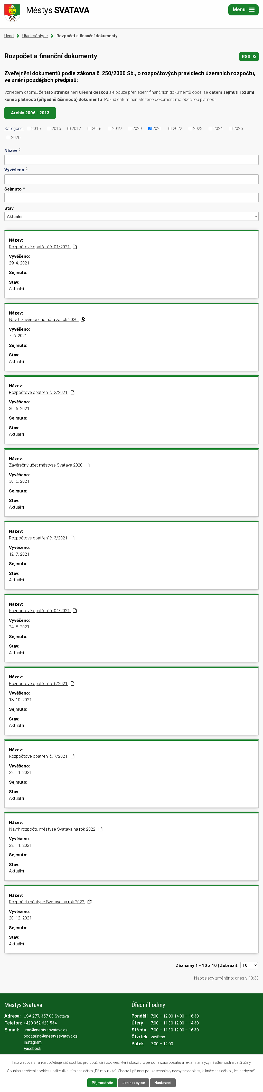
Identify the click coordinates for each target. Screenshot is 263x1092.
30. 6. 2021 (19, 408)
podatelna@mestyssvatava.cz (51, 1036)
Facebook (32, 1048)
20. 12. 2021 (20, 917)
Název (10, 150)
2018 (96, 128)
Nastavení (162, 1083)
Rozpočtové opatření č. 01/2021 (43, 246)
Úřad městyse (35, 35)
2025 (238, 128)
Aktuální (16, 288)
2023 (197, 128)
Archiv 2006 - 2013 (30, 112)
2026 (15, 137)
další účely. (242, 1062)
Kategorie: (14, 128)
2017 (76, 128)
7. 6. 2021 (18, 335)
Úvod (9, 35)
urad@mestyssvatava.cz (46, 1030)
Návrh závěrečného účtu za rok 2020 (47, 319)
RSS (249, 56)
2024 (218, 128)
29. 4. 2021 (19, 262)
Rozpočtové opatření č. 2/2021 (41, 392)
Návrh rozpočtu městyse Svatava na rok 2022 (55, 829)
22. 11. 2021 (20, 772)
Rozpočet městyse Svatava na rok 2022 (50, 901)
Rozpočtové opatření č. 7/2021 (41, 756)
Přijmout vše (102, 1083)
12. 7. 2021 (19, 554)
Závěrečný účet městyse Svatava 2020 (49, 465)
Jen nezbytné (134, 1083)
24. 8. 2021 (19, 626)
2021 (157, 128)
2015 (36, 128)
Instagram (33, 1042)
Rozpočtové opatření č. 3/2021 (41, 537)
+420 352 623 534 (40, 1023)
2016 (56, 128)
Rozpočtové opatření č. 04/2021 (43, 610)
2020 (137, 128)
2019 (116, 128)
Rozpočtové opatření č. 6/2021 (41, 683)
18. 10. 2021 (20, 699)
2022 (177, 128)
